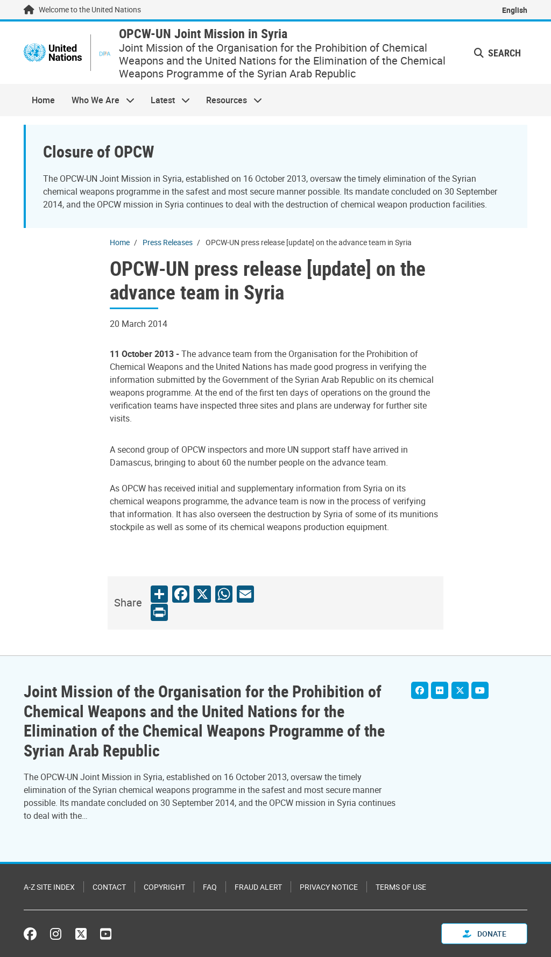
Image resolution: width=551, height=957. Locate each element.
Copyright (164, 887)
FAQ (210, 887)
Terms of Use (401, 887)
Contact (109, 887)
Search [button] (497, 52)
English (514, 10)
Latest (166, 100)
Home (43, 100)
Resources (230, 100)
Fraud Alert (258, 887)
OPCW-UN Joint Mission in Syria (203, 33)
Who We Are (98, 100)
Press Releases (168, 242)
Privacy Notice (329, 887)
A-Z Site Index (49, 887)
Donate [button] (484, 934)
